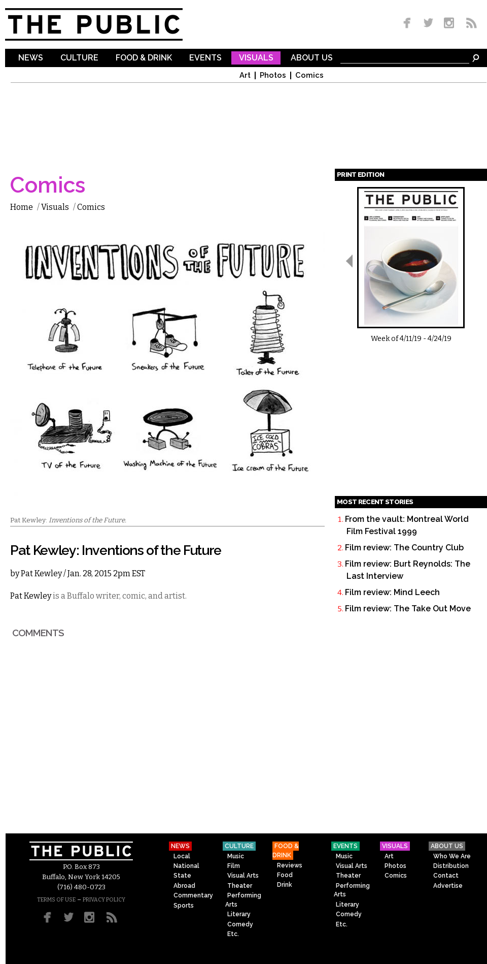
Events (205, 58)
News (30, 58)
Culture (79, 58)
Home (21, 207)
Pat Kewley (41, 573)
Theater (239, 885)
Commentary (193, 895)
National (186, 865)
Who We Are (452, 856)
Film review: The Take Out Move (408, 608)
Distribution (451, 865)
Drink (284, 884)
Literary (239, 914)
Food (285, 875)
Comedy (240, 924)
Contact (446, 875)
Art (245, 75)
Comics (309, 75)
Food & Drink (144, 58)
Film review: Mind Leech (392, 592)
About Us (312, 58)
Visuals (256, 58)
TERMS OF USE (56, 899)
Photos (273, 75)
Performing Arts (243, 900)
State (182, 875)
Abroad (184, 885)
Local (181, 856)
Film (233, 865)
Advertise (448, 885)
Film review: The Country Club (404, 547)
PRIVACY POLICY (104, 899)
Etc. (233, 934)
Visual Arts (243, 875)
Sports (183, 905)
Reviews (289, 865)
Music (235, 856)
